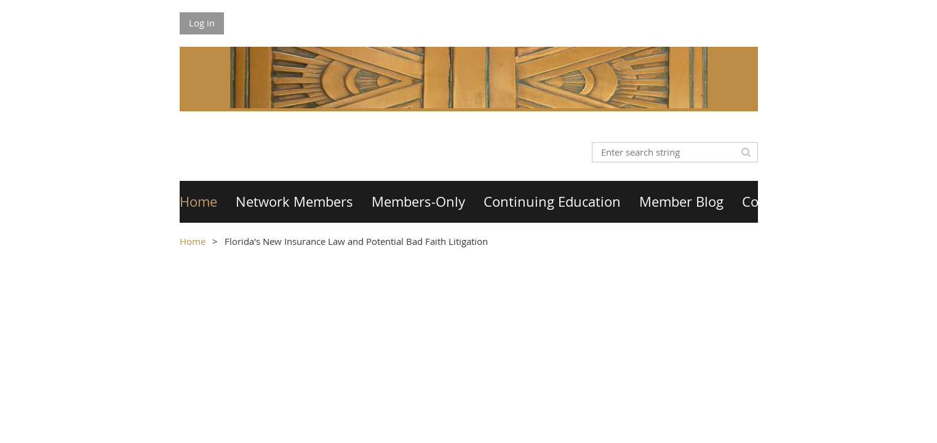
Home (192, 241)
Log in (202, 23)
